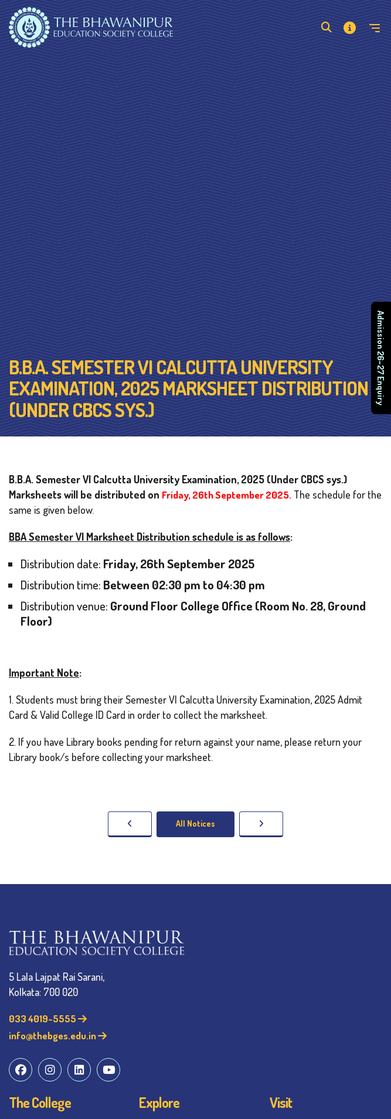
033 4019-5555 (48, 1018)
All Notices (195, 823)
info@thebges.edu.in (58, 1035)
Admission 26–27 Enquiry (381, 358)
